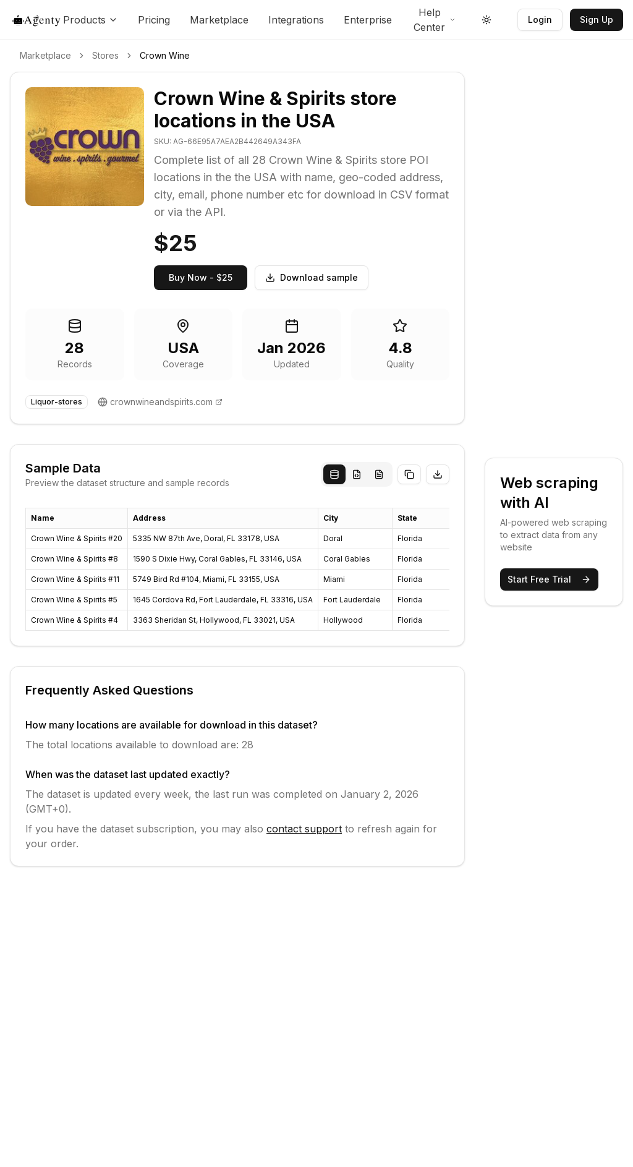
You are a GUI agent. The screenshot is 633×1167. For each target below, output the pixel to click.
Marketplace (219, 20)
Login (540, 19)
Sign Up (596, 19)
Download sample (311, 277)
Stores (105, 55)
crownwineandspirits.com (161, 401)
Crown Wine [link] (165, 55)
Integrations (296, 20)
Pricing (154, 20)
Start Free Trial (549, 579)
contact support (304, 829)
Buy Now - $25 (200, 277)
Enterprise (368, 20)
